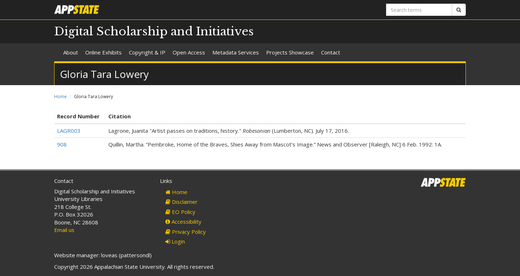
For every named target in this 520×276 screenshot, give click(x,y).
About (70, 52)
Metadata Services (235, 52)
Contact (330, 52)
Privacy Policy (185, 231)
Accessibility (183, 221)
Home (60, 96)
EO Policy (180, 211)
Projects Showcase (290, 52)
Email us (64, 229)
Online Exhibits (103, 52)
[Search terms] (419, 10)
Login (175, 241)
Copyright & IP (147, 52)
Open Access (189, 52)
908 (62, 144)
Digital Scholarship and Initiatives (154, 31)
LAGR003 (69, 130)
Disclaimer (181, 201)
